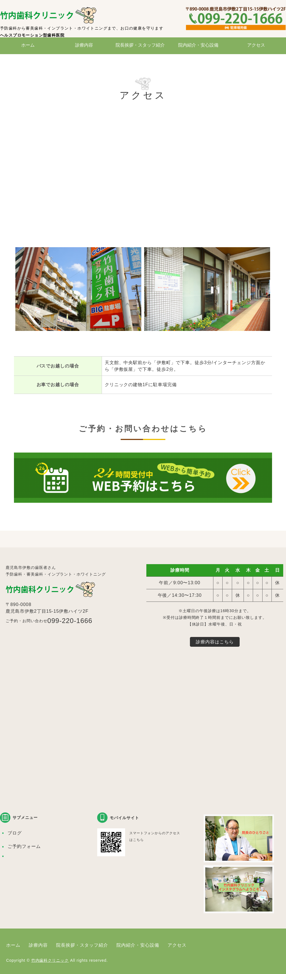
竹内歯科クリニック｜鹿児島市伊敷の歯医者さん (50, 15)
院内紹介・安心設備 (198, 45)
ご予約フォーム (24, 846)
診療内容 (84, 45)
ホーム (28, 45)
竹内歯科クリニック (50, 960)
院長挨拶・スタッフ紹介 (140, 45)
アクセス (256, 45)
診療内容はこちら (215, 641)
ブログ (15, 833)
